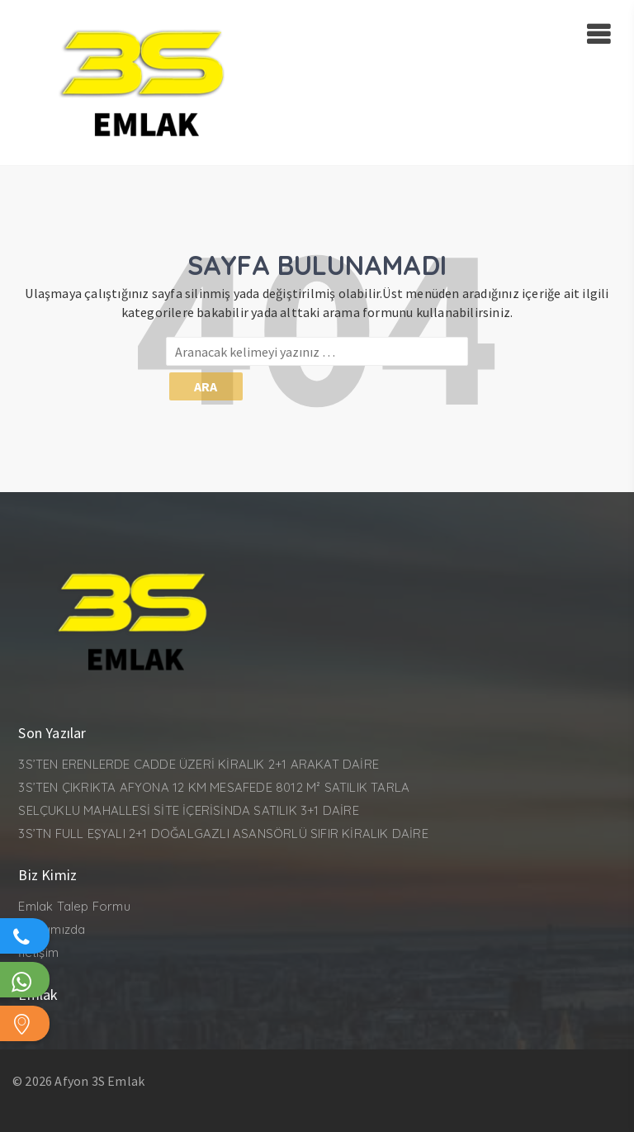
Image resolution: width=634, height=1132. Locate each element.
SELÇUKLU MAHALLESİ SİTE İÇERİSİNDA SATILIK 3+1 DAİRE (188, 810)
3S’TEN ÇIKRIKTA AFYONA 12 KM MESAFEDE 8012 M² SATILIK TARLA (213, 787)
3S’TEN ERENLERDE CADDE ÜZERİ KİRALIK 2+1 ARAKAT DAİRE (198, 764)
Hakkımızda (51, 929)
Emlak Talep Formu (74, 906)
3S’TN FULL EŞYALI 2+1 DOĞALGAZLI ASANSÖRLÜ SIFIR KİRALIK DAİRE (223, 833)
